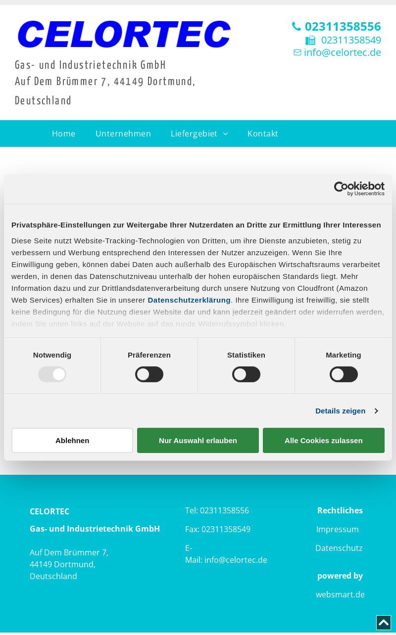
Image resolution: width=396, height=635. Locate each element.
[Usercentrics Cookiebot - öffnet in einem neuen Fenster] (341, 188)
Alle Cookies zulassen (324, 440)
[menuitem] (64, 133)
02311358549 (351, 39)
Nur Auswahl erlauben (198, 440)
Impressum (337, 529)
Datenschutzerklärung (189, 299)
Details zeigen (340, 411)
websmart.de (340, 594)
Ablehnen (72, 440)
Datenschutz (339, 548)
